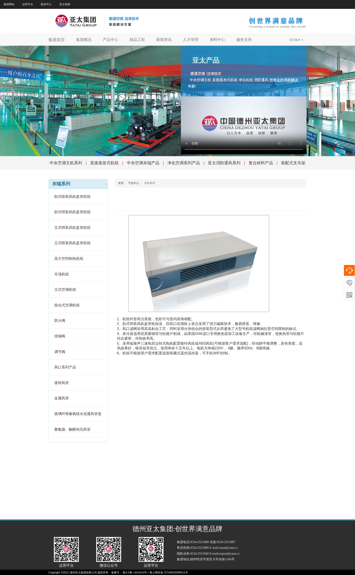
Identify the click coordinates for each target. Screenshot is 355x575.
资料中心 (217, 40)
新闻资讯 (164, 40)
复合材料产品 (261, 163)
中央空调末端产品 (143, 163)
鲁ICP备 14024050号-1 (136, 572)
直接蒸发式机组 (104, 163)
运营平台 (27, 4)
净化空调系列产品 (183, 163)
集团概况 (85, 39)
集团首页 (56, 40)
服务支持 (244, 40)
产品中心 (110, 40)
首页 (121, 183)
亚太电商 (64, 4)
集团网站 (9, 4)
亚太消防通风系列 (224, 163)
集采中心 (46, 4)
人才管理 (190, 40)
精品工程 (137, 40)
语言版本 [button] (296, 39)
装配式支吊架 (293, 163)
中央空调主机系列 (66, 163)
